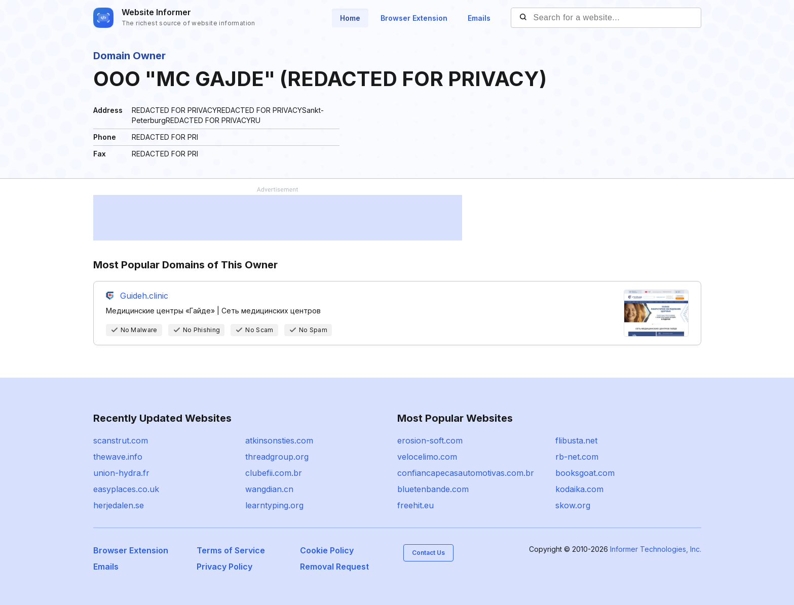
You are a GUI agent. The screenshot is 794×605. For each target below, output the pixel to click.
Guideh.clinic (144, 296)
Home (350, 18)
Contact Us (428, 552)
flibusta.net (576, 440)
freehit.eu (415, 505)
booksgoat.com (585, 473)
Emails (479, 18)
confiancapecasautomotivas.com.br (465, 473)
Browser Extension (414, 18)
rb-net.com (576, 457)
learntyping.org (274, 505)
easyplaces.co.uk (126, 489)
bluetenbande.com (433, 489)
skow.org (572, 505)
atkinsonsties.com (279, 440)
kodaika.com (579, 489)
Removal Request (334, 566)
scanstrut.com (120, 440)
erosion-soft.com (430, 440)
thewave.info (117, 457)
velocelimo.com (427, 457)
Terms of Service (231, 550)
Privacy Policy (224, 566)
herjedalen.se (118, 505)
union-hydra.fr (121, 473)
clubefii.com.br (273, 473)
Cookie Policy (327, 550)
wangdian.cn (269, 489)
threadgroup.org (277, 457)
